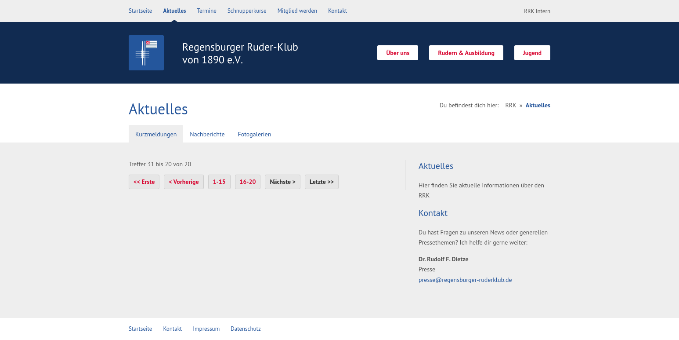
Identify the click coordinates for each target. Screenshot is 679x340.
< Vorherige (184, 182)
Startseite (140, 11)
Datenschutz (246, 329)
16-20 (248, 182)
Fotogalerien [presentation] (254, 134)
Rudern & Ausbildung (466, 53)
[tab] (156, 135)
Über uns (397, 53)
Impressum (206, 329)
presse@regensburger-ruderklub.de (465, 280)
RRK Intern (537, 11)
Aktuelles (174, 11)
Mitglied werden (298, 11)
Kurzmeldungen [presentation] (156, 134)
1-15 (219, 182)
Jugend (532, 53)
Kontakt (337, 11)
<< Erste (144, 182)
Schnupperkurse (247, 11)
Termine (207, 11)
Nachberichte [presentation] (207, 134)
